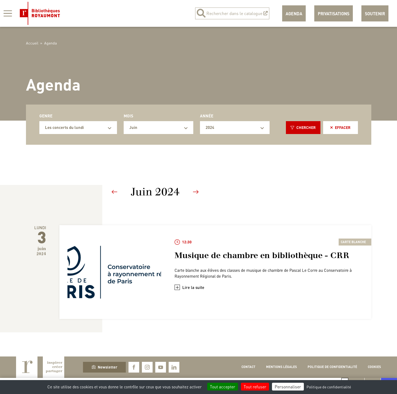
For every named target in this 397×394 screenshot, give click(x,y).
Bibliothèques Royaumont (40, 13)
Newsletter (104, 367)
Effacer (340, 127)
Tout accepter (222, 386)
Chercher (303, 127)
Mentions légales (281, 367)
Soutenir (375, 13)
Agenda (294, 13)
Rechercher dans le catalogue (232, 13)
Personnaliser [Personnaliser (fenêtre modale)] (288, 386)
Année (206, 115)
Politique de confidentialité (332, 367)
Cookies (374, 367)
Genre (45, 115)
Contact (248, 367)
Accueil (32, 42)
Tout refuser (255, 386)
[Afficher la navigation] (7, 13)
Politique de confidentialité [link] (329, 386)
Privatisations (333, 13)
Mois (128, 115)
